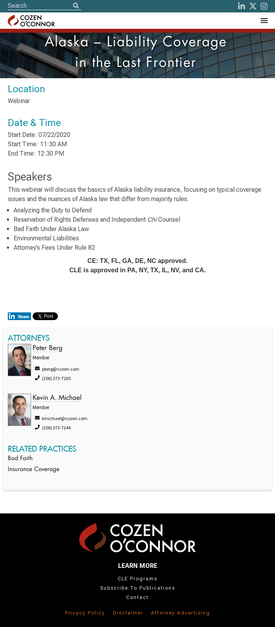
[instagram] (264, 6)
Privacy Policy (85, 613)
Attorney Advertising (180, 613)
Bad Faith (20, 459)
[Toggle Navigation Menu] (264, 20)
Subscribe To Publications (137, 588)
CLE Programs (137, 578)
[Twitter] (253, 6)
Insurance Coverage (33, 470)
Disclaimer (128, 613)
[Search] (75, 6)
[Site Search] (44, 5)
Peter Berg (48, 348)
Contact (137, 597)
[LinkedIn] (241, 6)
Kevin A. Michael (57, 398)
